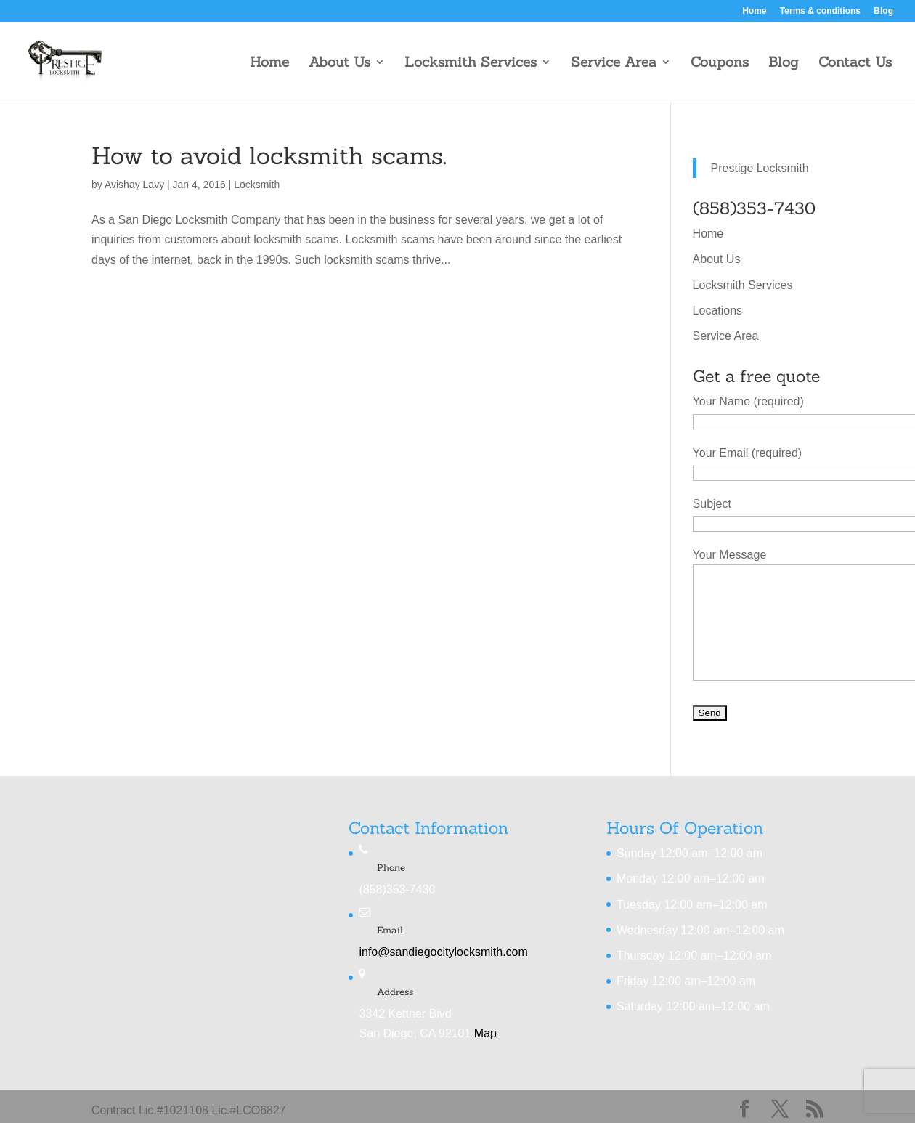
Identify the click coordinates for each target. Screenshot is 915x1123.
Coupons (720, 63)
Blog (883, 11)
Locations (718, 310)
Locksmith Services (470, 63)
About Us (339, 63)
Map (485, 1033)
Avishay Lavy (134, 184)
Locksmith (257, 184)
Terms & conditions (820, 11)
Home (754, 11)
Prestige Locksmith (760, 168)
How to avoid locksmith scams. (269, 155)
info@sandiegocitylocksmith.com (443, 952)
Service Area (613, 63)
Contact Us (855, 63)
